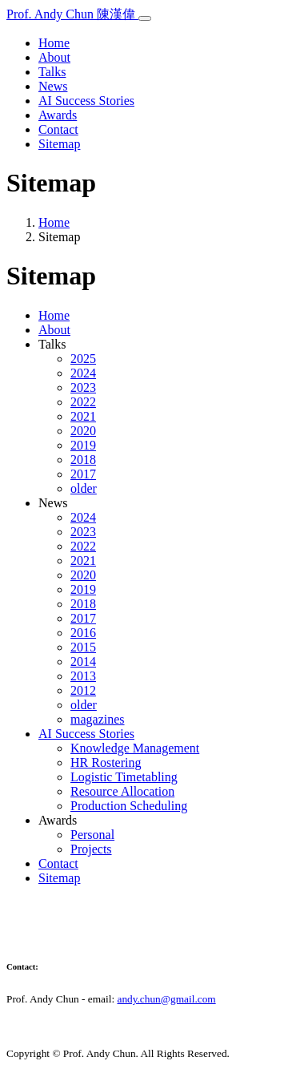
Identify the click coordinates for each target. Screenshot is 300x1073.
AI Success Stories (86, 100)
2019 (83, 445)
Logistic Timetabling (124, 777)
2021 (83, 416)
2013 (83, 676)
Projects (91, 849)
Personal (92, 834)
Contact (58, 129)
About (54, 57)
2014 (83, 661)
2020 (83, 431)
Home (54, 43)
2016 (83, 632)
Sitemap (59, 144)
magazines (97, 719)
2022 (83, 402)
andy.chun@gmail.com (166, 999)
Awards (57, 115)
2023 (83, 387)
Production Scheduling (128, 806)
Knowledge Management (134, 748)
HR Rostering (105, 762)
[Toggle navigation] (144, 18)
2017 (83, 474)
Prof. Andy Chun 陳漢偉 (72, 14)
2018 (83, 459)
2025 (83, 358)
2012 (83, 690)
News (52, 86)
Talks (52, 72)
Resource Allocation (122, 791)
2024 (83, 373)
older (83, 488)
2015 (83, 647)
